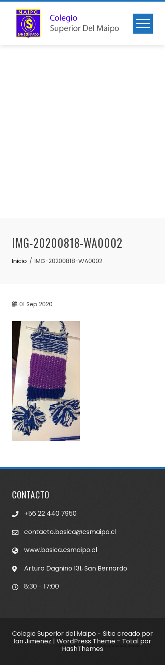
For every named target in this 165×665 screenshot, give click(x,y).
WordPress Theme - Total (98, 641)
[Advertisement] (82, 131)
